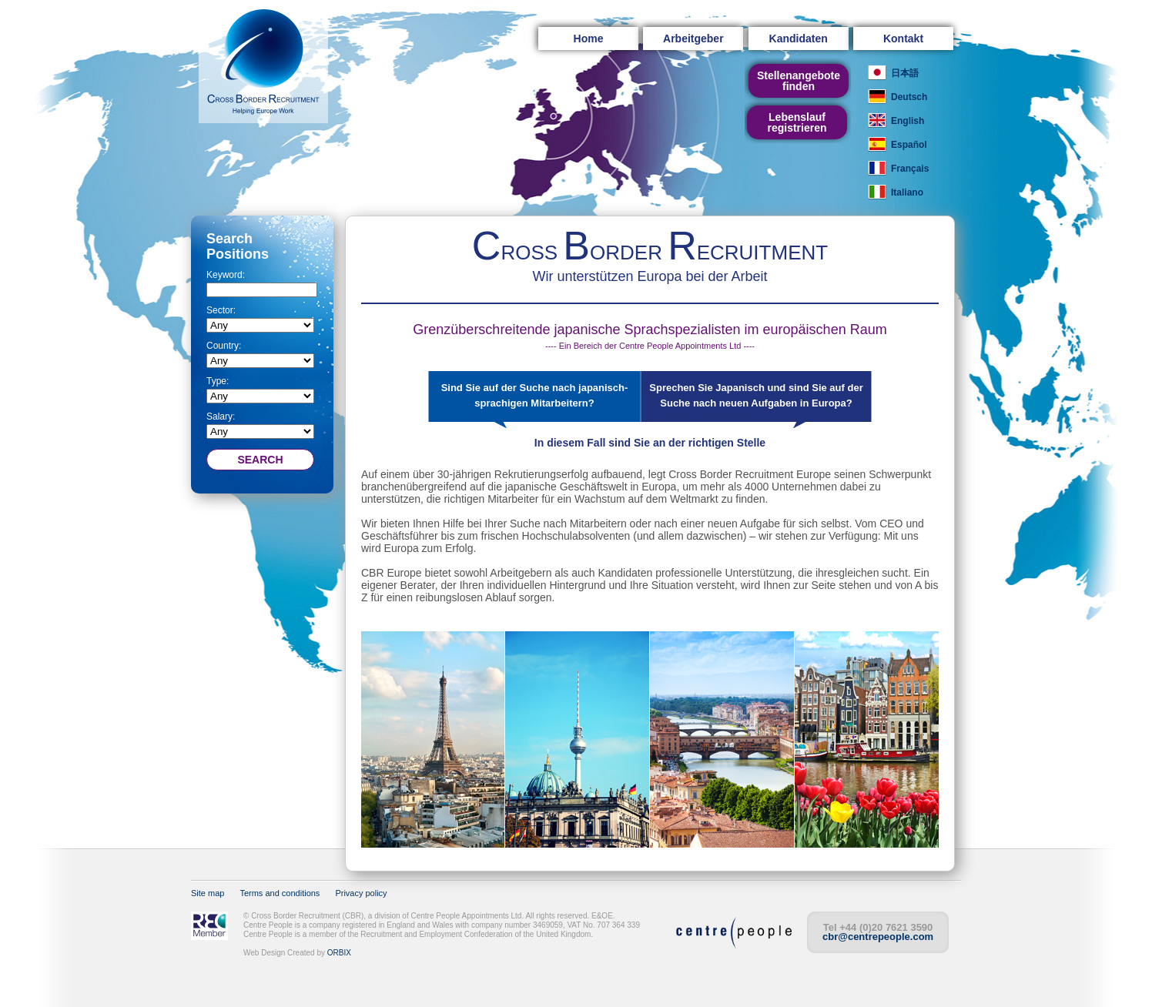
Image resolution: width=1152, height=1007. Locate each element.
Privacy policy (361, 893)
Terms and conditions (279, 893)
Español (909, 144)
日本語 (905, 73)
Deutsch (909, 97)
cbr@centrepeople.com (877, 936)
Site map (207, 893)
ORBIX (339, 952)
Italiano (907, 192)
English (907, 120)
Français (910, 168)
